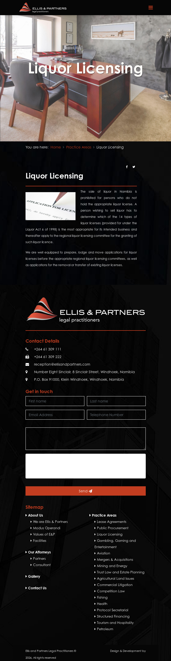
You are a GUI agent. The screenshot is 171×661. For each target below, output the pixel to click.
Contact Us (37, 588)
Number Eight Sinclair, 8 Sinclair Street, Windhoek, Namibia (84, 372)
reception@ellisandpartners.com (62, 364)
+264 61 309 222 (47, 356)
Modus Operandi (46, 528)
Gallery (34, 576)
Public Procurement (112, 528)
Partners (39, 558)
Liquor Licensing (110, 534)
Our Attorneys (39, 552)
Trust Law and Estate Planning (120, 572)
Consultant (42, 565)
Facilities (39, 541)
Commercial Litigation (115, 585)
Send (85, 491)
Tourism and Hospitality (115, 623)
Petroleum (105, 629)
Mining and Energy (112, 566)
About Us (35, 515)
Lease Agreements (111, 522)
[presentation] (66, 466)
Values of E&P (44, 534)
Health (102, 604)
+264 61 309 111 (47, 349)
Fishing (102, 597)
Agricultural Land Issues (115, 578)
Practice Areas (78, 147)
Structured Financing (113, 616)
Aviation (103, 553)
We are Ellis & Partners (50, 522)
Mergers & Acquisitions (115, 559)
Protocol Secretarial (112, 610)
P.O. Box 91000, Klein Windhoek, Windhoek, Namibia (79, 379)
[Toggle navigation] (151, 7)
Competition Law (111, 591)
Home (56, 147)
